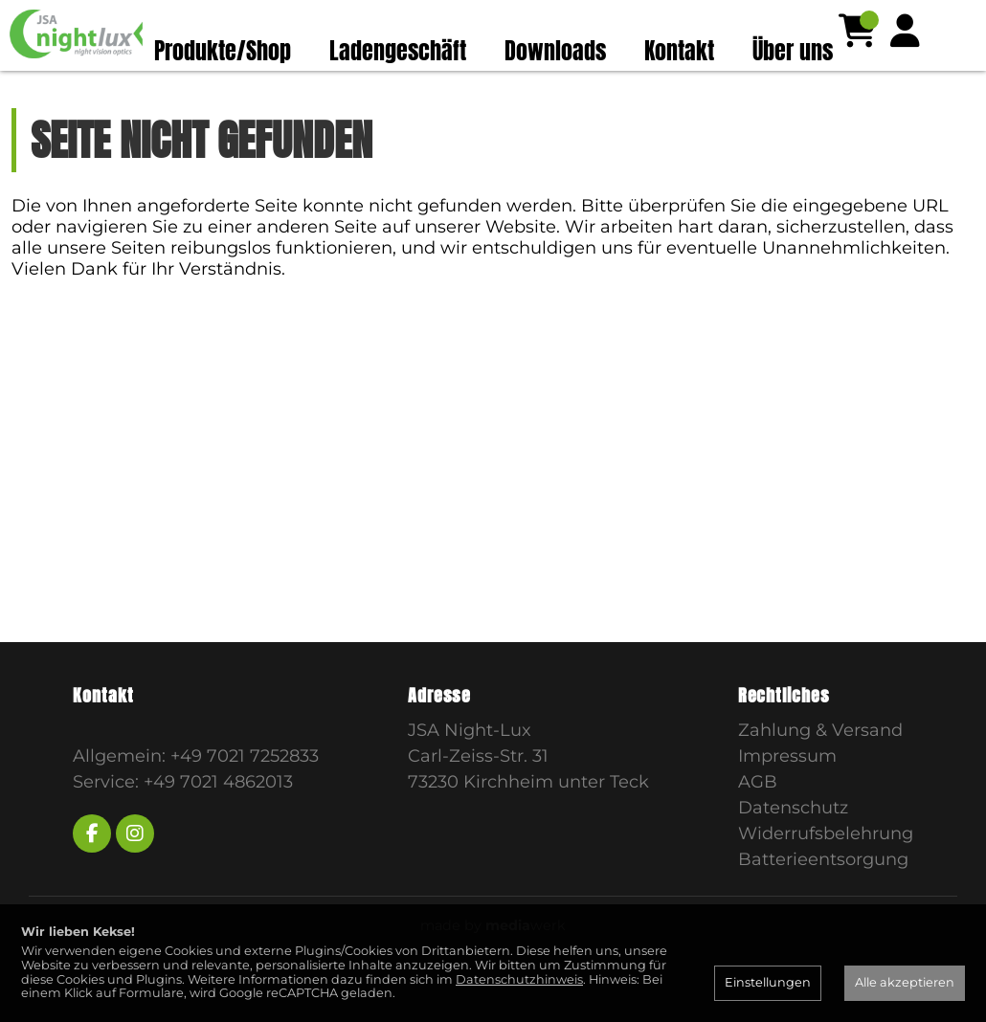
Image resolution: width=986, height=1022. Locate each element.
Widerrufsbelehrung (825, 870)
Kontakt (679, 50)
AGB (757, 819)
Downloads (555, 50)
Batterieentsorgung (823, 896)
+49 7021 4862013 (218, 819)
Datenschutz (793, 844)
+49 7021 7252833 (244, 793)
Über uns (792, 50)
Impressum (787, 793)
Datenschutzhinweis (519, 979)
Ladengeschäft (397, 50)
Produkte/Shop (222, 50)
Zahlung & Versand (820, 767)
